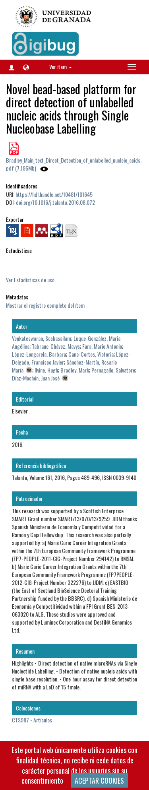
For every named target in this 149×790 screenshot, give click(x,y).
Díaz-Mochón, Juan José (36, 378)
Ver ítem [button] (60, 66)
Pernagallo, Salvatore (113, 370)
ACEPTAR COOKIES (99, 780)
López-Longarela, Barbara (39, 354)
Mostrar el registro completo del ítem (45, 305)
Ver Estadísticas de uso (30, 280)
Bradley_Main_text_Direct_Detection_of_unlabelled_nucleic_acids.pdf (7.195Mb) (73, 164)
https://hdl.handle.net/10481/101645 (54, 194)
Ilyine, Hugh (46, 370)
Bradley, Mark (74, 370)
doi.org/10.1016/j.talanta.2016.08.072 (55, 202)
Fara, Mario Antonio (102, 346)
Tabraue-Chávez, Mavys (56, 346)
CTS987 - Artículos (32, 720)
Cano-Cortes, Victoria (91, 354)
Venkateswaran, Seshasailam (41, 338)
